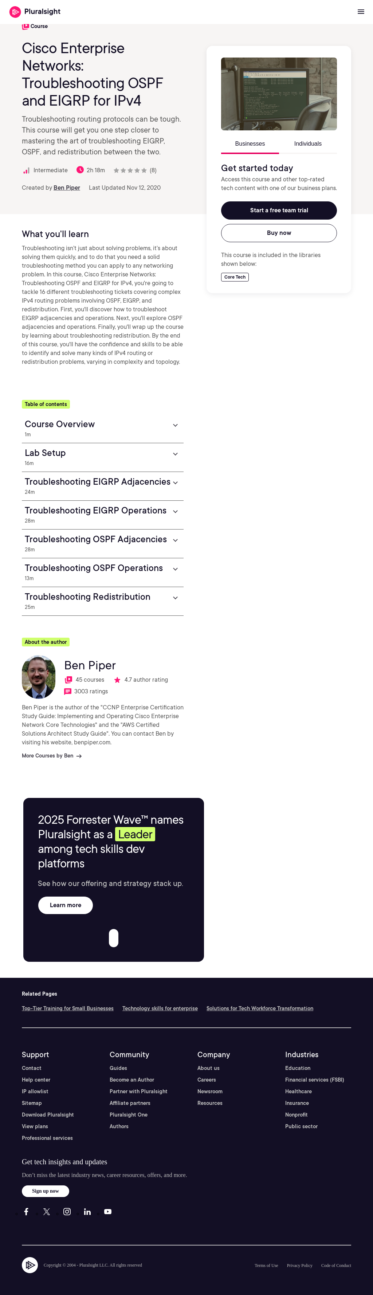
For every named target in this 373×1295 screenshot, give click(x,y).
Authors (119, 1126)
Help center (36, 1080)
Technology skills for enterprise (160, 1008)
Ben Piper (67, 187)
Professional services (47, 1138)
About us (208, 1068)
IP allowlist (35, 1091)
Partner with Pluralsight (139, 1091)
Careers (206, 1080)
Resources (210, 1103)
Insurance (297, 1103)
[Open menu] (361, 12)
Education (297, 1068)
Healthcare (298, 1091)
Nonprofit (296, 1115)
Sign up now (45, 1191)
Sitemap (32, 1103)
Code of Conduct (336, 1265)
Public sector (301, 1126)
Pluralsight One (129, 1115)
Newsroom (210, 1091)
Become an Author (132, 1080)
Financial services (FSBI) (314, 1080)
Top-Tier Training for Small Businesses (68, 1008)
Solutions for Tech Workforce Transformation (260, 1008)
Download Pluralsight (48, 1115)
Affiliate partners (130, 1103)
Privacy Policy (300, 1265)
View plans (35, 1126)
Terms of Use (266, 1265)
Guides (118, 1068)
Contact (32, 1068)
